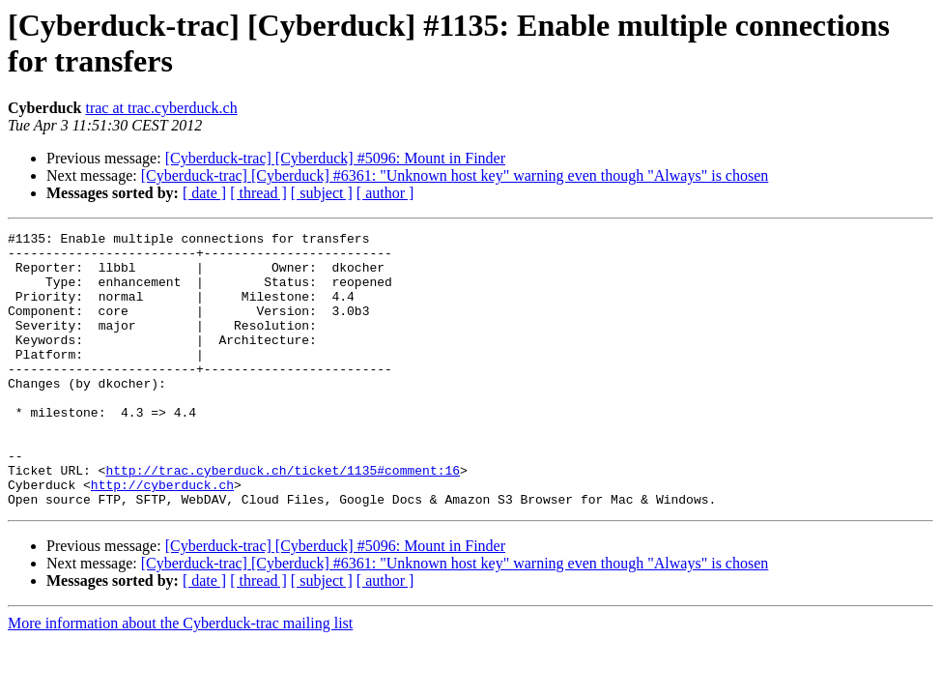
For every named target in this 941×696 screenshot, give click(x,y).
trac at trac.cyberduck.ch (161, 108)
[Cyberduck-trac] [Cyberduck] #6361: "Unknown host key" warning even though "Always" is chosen (455, 175)
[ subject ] (322, 193)
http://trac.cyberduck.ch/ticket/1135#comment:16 (282, 519)
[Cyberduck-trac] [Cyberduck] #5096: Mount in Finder (335, 158)
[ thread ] (258, 193)
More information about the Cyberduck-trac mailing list (180, 678)
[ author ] (385, 193)
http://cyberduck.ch (162, 536)
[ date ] (204, 193)
